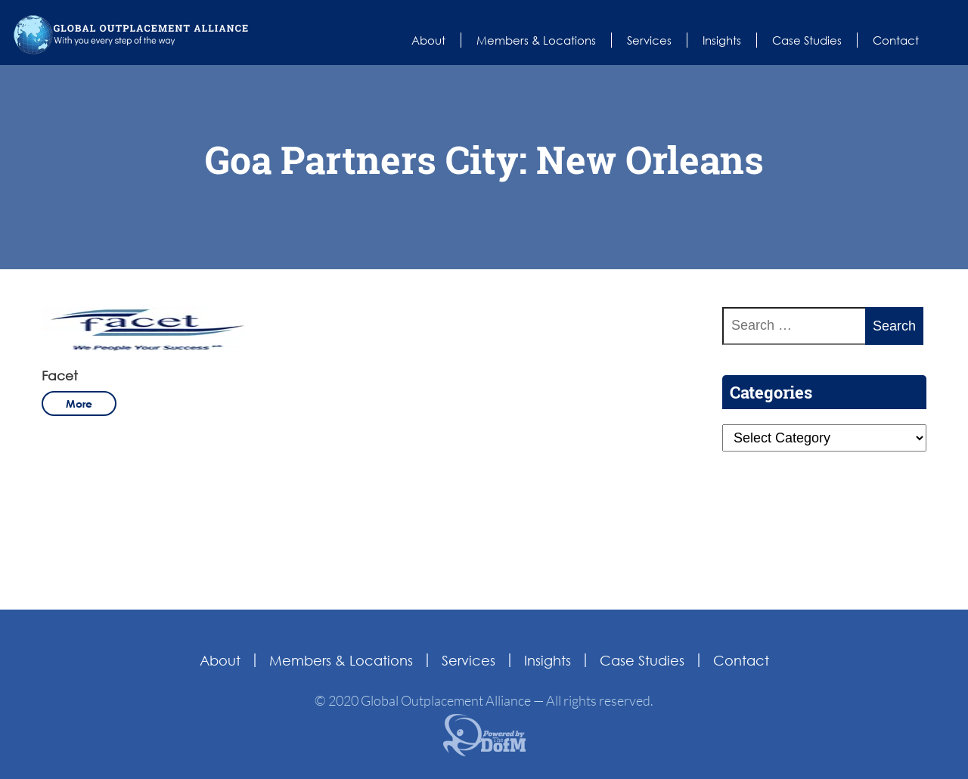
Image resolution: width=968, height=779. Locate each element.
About (428, 40)
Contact (896, 40)
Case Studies (807, 40)
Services (649, 40)
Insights (722, 40)
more (79, 403)
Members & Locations (536, 40)
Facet (60, 375)
